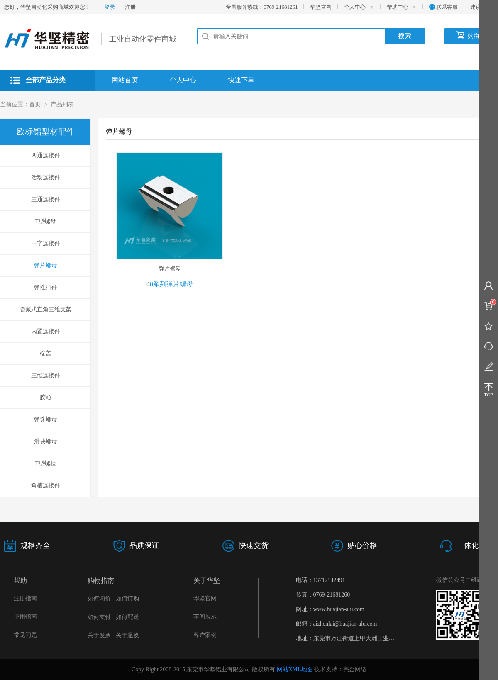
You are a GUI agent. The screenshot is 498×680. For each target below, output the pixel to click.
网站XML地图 (295, 669)
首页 (35, 104)
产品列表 (62, 104)
